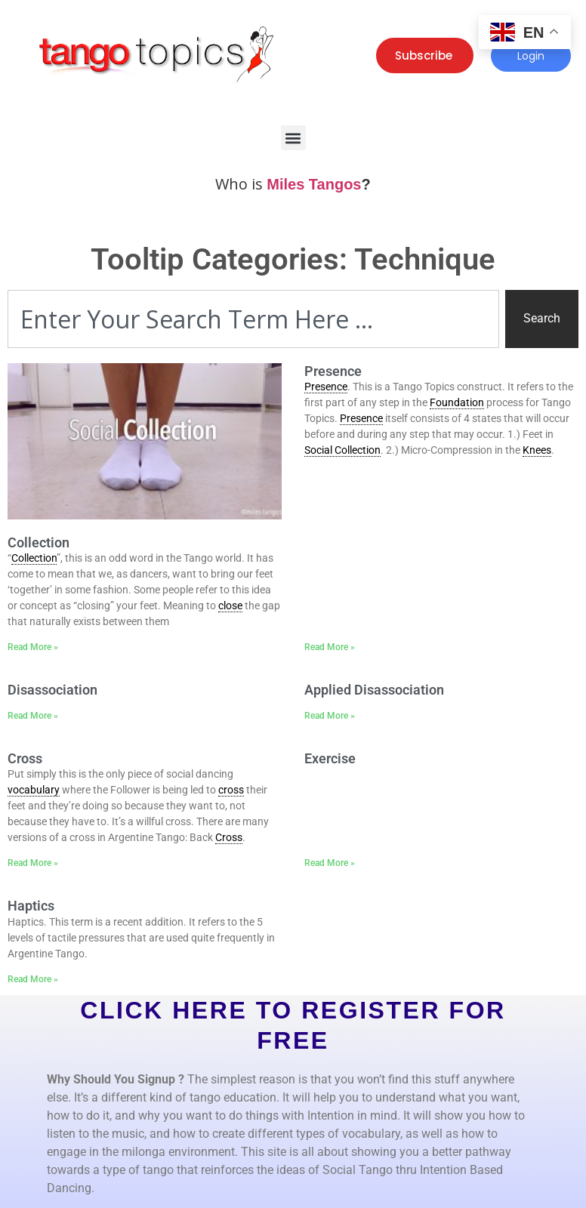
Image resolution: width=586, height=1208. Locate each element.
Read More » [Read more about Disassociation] (33, 715)
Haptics (31, 906)
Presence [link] (325, 387)
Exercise (330, 758)
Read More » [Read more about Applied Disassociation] (329, 715)
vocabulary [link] (34, 790)
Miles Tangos (314, 184)
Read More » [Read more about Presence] (329, 647)
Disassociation (52, 690)
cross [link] (231, 790)
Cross (25, 758)
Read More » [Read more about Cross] (33, 863)
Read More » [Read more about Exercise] (329, 863)
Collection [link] (34, 558)
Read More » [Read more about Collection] (33, 647)
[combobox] (253, 319)
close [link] (230, 605)
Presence (333, 371)
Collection (38, 542)
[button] (293, 137)
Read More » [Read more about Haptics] (33, 979)
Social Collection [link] (342, 450)
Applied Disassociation (374, 690)
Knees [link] (537, 450)
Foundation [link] (457, 402)
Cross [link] (228, 837)
